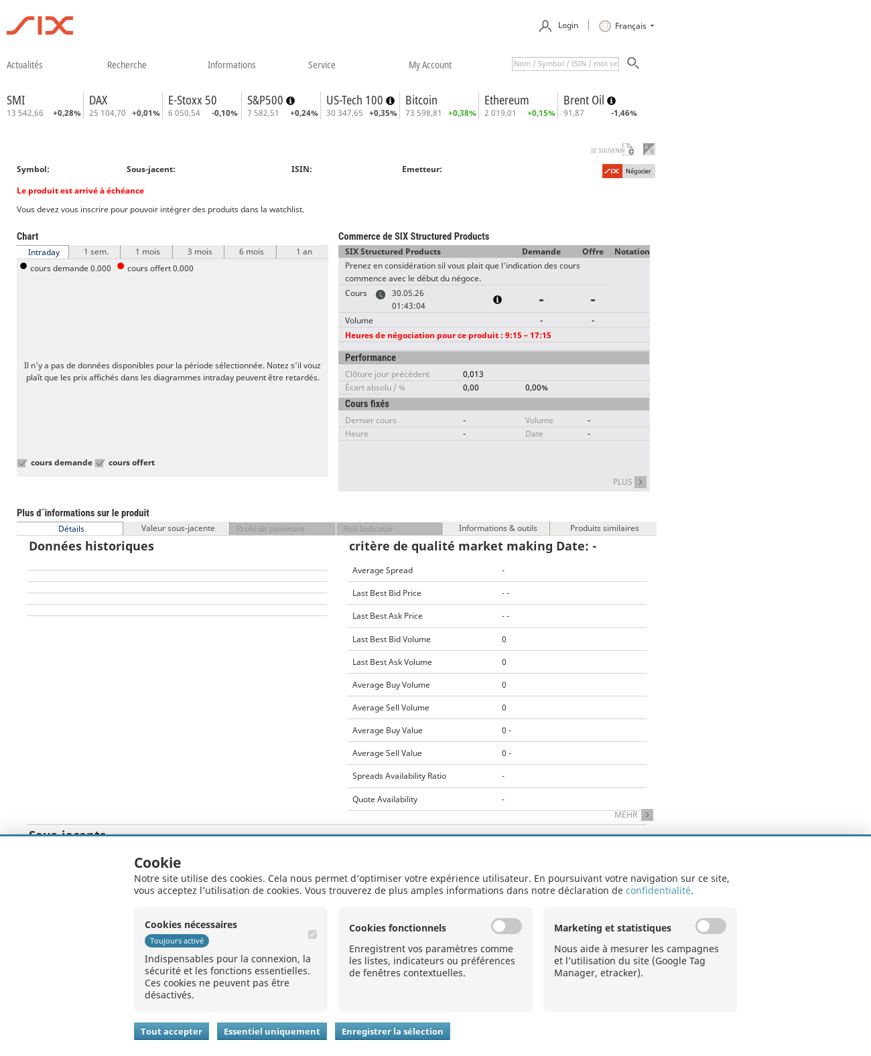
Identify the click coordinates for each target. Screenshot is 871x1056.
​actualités (25, 64)
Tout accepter (171, 1031)
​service (322, 64)
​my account (430, 64)
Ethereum (506, 100)
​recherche (127, 64)
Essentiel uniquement (272, 1031)
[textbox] (565, 64)
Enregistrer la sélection (393, 1031)
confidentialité (658, 890)
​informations (232, 64)
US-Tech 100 (356, 100)
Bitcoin (421, 100)
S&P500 (266, 100)
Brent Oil (585, 100)
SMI (16, 100)
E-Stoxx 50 (192, 100)
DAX (98, 100)
